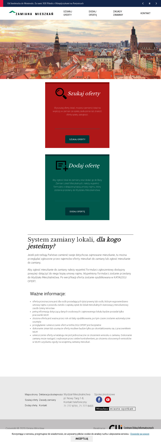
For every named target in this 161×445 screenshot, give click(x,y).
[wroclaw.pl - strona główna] (8, 3)
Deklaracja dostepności (51, 394)
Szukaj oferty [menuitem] (67, 13)
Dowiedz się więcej (139, 434)
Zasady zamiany (47, 400)
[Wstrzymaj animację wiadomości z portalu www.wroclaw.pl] (149, 3)
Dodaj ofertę (31, 405)
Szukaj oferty (31, 400)
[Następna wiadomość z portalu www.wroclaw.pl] (156, 3)
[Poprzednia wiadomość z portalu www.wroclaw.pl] (142, 3)
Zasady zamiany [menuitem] (118, 13)
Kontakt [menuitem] (146, 13)
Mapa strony (31, 394)
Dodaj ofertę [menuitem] (93, 13)
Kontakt (43, 405)
